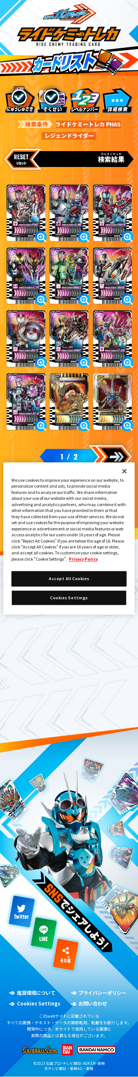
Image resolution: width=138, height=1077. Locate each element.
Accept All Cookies (69, 579)
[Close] (124, 471)
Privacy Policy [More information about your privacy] (83, 559)
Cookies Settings (69, 597)
